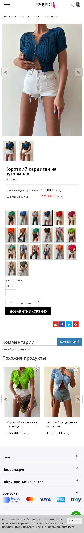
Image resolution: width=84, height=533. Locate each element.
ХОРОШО (74, 520)
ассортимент (25, 303)
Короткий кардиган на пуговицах (22, 424)
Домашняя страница (15, 16)
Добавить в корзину (28, 311)
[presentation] (5, 72)
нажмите (69, 527)
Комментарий (69, 341)
